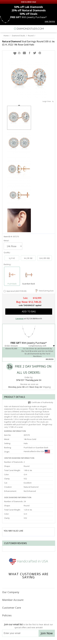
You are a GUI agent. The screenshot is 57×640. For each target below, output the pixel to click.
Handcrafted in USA (28, 561)
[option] (19, 117)
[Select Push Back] (12, 274)
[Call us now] (48, 28)
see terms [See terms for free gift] (50, 21)
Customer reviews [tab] (15, 543)
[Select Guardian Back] (28, 274)
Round (31, 35)
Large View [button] (48, 101)
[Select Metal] (13, 246)
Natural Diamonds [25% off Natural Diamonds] (29, 10)
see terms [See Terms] (49, 359)
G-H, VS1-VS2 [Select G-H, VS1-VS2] (44, 258)
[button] (14, 53)
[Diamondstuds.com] (29, 29)
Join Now (47, 633)
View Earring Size (44, 290)
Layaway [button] (20, 318)
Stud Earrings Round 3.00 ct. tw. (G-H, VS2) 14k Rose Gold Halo (28, 43)
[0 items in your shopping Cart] (53, 28)
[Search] (9, 28)
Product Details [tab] (14, 396)
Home (6, 35)
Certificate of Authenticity (40, 402)
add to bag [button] (29, 311)
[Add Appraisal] (5, 291)
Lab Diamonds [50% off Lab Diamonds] (28, 7)
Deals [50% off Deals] (28, 13)
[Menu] (3, 28)
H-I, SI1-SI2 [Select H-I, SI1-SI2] (28, 258)
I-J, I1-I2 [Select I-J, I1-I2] (12, 258)
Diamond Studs (18, 35)
